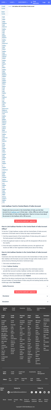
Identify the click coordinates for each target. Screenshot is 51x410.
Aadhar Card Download (5, 41)
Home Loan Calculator (46, 324)
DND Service (40, 400)
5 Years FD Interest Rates (38, 353)
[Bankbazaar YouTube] (49, 392)
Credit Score (12, 321)
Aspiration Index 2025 (41, 309)
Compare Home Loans (30, 322)
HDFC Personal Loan (22, 334)
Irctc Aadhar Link (4, 185)
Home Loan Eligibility (30, 352)
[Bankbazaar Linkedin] (36, 392)
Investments (32, 372)
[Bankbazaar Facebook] (40, 392)
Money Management (41, 372)
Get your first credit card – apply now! (25, 221)
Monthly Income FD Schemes (38, 361)
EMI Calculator (46, 349)
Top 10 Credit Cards (3, 352)
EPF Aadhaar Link (4, 97)
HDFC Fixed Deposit (38, 326)
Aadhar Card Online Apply (4, 192)
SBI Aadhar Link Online (4, 104)
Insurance (22, 308)
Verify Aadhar (4, 162)
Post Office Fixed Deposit (38, 339)
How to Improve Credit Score (13, 343)
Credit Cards (3, 7)
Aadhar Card (4, 16)
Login (43, 2)
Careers (10, 399)
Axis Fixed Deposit (38, 332)
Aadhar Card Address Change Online (4, 55)
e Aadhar (4, 166)
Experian (13, 324)
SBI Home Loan (29, 328)
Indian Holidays (39, 379)
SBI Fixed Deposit (38, 321)
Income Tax (17, 379)
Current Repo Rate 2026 (30, 359)
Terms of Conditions (27, 400)
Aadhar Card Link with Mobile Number (4, 33)
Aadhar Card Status (4, 47)
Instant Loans (21, 357)
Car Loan (10, 379)
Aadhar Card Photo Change (4, 175)
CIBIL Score (12, 328)
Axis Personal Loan (22, 339)
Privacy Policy (46, 400)
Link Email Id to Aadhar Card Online (4, 148)
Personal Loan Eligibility (22, 345)
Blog (21, 399)
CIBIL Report (12, 332)
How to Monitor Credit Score (13, 351)
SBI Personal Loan (22, 328)
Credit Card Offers (22, 372)
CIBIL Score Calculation (14, 337)
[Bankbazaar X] (32, 392)
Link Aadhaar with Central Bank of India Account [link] (23, 6)
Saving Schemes (29, 309)
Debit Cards (3, 13)
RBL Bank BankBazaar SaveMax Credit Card (4, 336)
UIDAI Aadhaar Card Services (4, 24)
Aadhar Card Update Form (4, 157)
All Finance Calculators (47, 319)
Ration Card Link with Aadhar (4, 90)
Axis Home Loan (29, 339)
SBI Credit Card (4, 342)
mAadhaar (5, 170)
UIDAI (3, 19)
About (4, 399)
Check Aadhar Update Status (4, 81)
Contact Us (16, 400)
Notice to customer (34, 400)
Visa (46, 378)
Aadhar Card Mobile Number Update (4, 73)
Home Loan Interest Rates (30, 346)
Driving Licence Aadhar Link (4, 199)
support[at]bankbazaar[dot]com (17, 392)
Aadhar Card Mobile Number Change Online (4, 120)
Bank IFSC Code (24, 379)
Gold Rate (31, 379)
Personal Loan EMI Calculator (46, 330)
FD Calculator (46, 341)
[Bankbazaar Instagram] (45, 392)
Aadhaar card (15, 212)
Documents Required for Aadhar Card (5, 111)
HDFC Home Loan (29, 334)
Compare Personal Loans (22, 322)
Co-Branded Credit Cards (4, 358)
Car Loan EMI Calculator (46, 336)
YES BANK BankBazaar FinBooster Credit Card (4, 329)
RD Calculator (46, 345)
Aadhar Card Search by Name (4, 64)
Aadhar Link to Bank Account (4, 129)
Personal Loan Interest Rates (22, 352)
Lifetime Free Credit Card (4, 347)
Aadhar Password (5, 180)
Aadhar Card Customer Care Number (4, 138)
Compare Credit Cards (3, 322)
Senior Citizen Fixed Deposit (38, 346)
